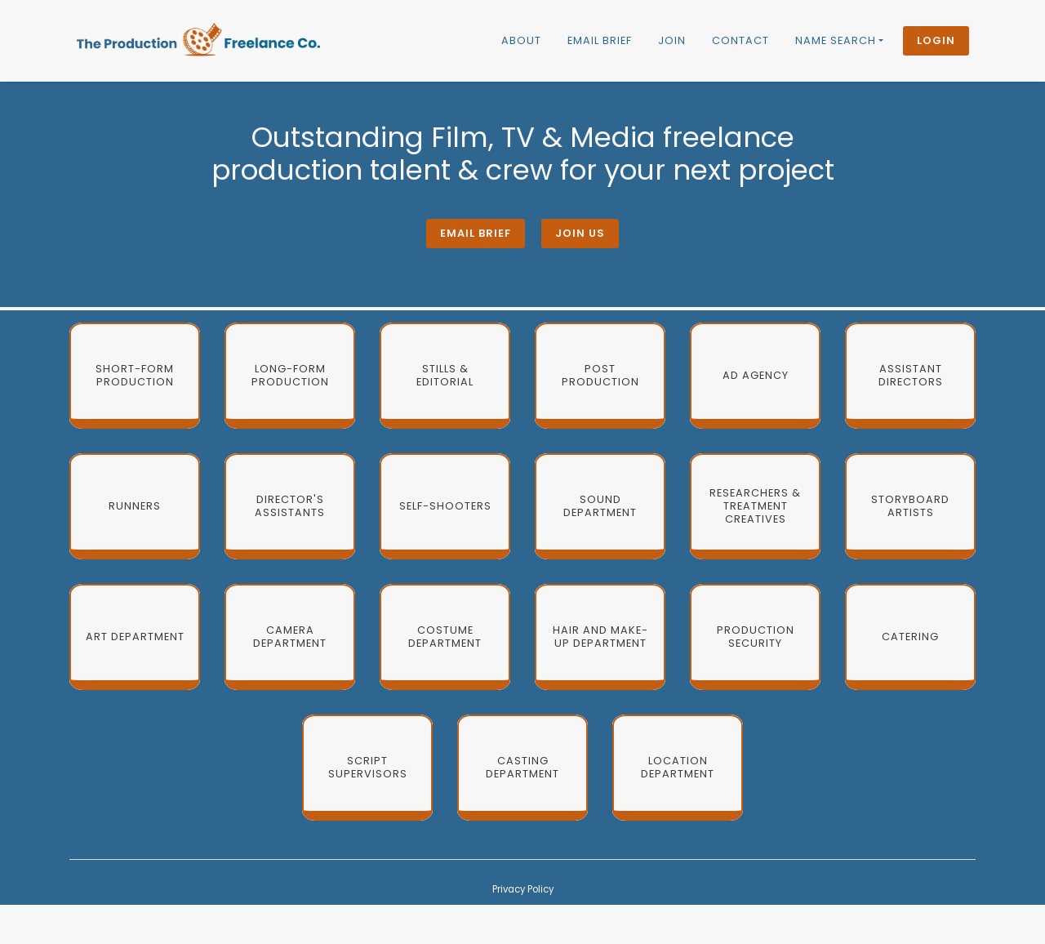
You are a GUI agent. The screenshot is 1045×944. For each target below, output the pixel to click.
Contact (740, 40)
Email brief (599, 40)
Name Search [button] (835, 40)
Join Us (580, 233)
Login (936, 40)
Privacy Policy (523, 889)
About (521, 40)
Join (672, 40)
